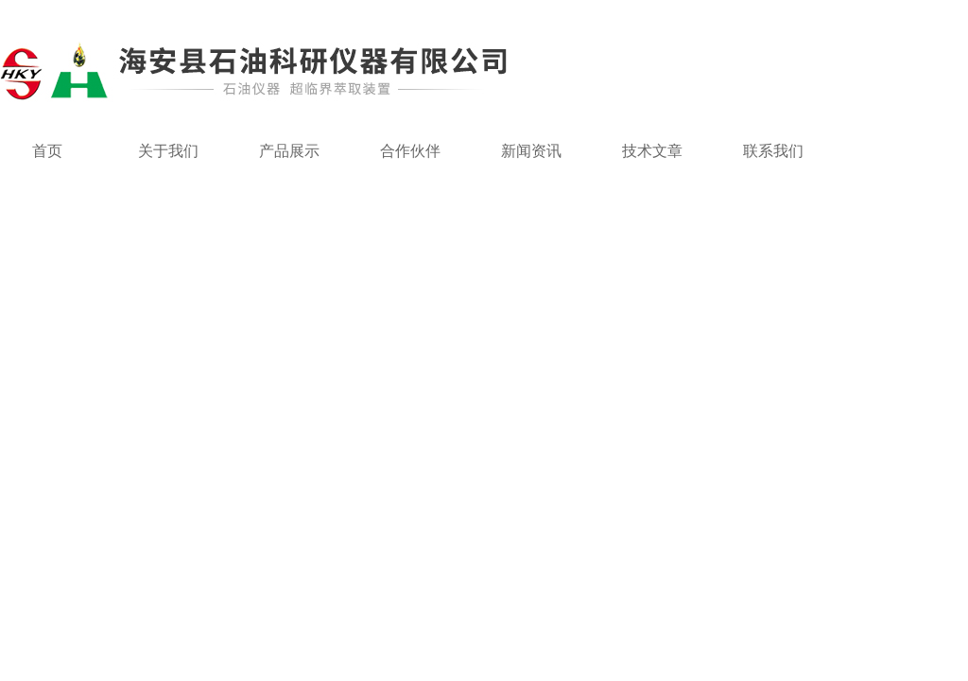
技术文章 (652, 151)
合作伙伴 (410, 151)
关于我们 (168, 151)
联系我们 (773, 151)
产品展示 (289, 151)
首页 (47, 151)
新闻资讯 (531, 151)
